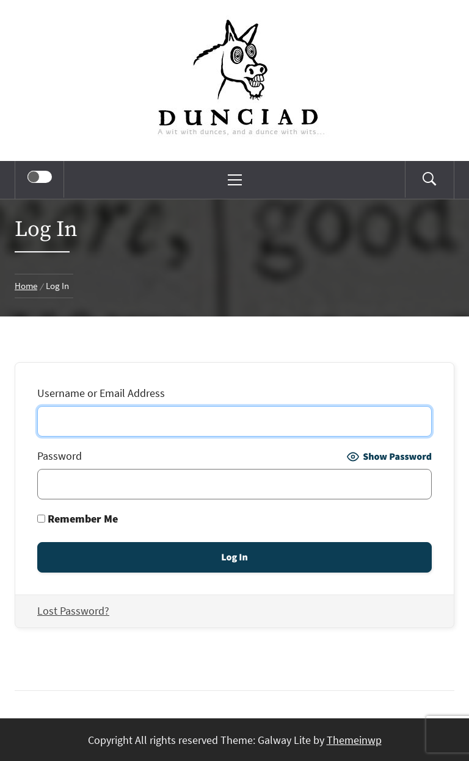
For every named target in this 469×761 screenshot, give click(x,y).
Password (59, 456)
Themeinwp (354, 740)
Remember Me (77, 519)
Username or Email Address (101, 393)
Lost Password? (73, 611)
